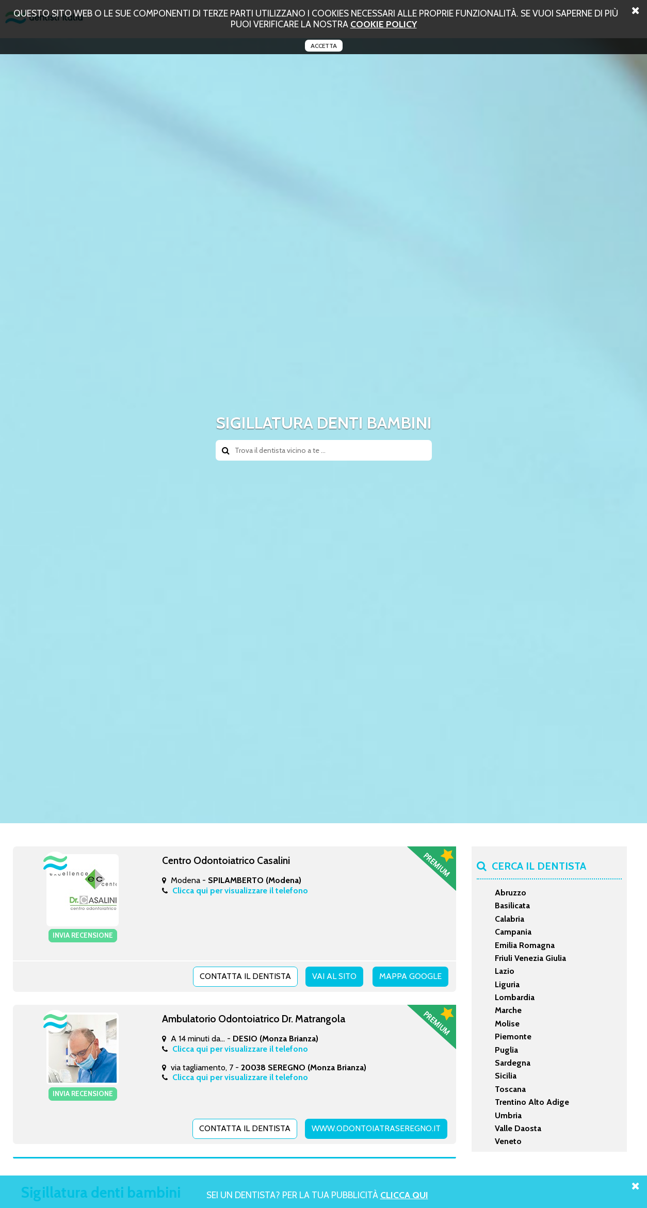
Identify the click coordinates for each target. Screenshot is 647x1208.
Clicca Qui (404, 1194)
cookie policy (383, 24)
